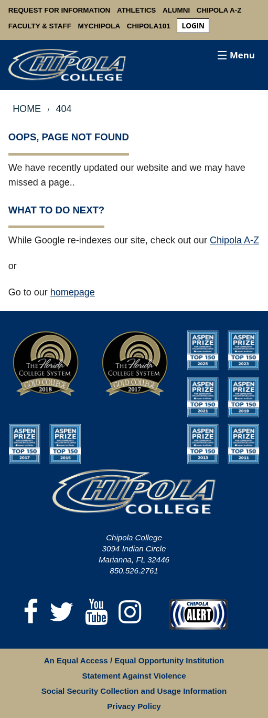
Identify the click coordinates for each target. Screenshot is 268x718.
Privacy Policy (133, 706)
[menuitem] (193, 26)
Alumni (176, 10)
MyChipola (99, 26)
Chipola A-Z (219, 10)
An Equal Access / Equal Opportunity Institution (134, 660)
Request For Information (59, 10)
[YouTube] (96, 612)
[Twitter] (62, 612)
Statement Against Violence (134, 675)
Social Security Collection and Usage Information (134, 690)
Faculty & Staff (39, 26)
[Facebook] (31, 612)
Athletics (136, 10)
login (193, 25)
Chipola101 (148, 26)
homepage (72, 292)
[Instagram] (130, 612)
